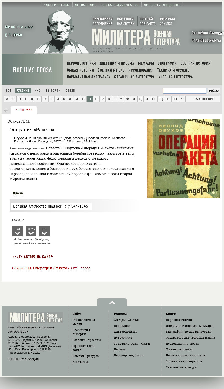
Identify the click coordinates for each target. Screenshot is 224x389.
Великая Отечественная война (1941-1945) (51, 206)
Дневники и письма (181, 326)
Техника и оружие (179, 349)
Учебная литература (181, 367)
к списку (24, 110)
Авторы (120, 320)
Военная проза (32, 70)
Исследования (177, 343)
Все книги (81, 332)
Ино (38, 90)
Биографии (174, 332)
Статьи (133, 320)
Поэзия (119, 349)
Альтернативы (125, 332)
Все (8, 90)
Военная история (198, 332)
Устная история (126, 343)
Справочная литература (184, 361)
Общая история (177, 337)
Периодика (122, 326)
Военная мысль (203, 337)
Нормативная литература (185, 355)
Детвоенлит (123, 337)
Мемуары (206, 326)
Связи (70, 90)
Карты (145, 343)
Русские (23, 90)
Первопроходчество (129, 355)
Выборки (53, 90)
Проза (18, 193)
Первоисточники (179, 320)
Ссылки (86, 356)
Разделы (87, 340)
